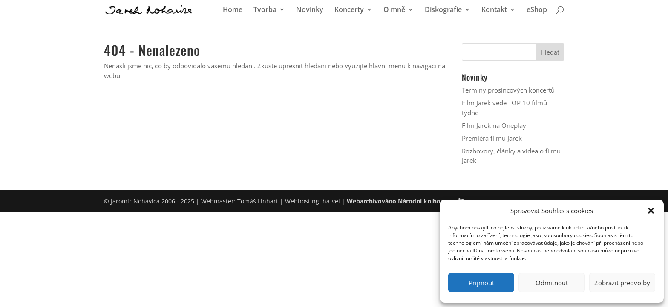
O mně (394, 10)
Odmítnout (552, 282)
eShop (537, 10)
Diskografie (443, 10)
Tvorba (264, 10)
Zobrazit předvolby (622, 282)
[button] (651, 210)
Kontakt (494, 10)
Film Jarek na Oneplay (494, 125)
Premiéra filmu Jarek (492, 138)
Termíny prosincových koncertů (508, 90)
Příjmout (481, 282)
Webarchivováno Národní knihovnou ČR (406, 201)
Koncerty (349, 10)
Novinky (309, 10)
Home (232, 10)
